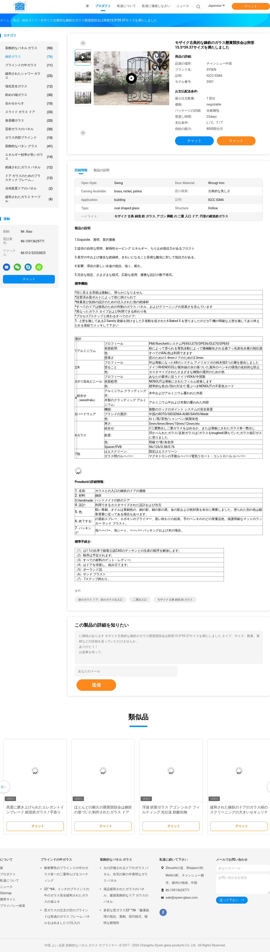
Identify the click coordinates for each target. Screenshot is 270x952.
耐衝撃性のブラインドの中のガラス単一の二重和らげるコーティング (66, 874)
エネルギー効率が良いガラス (29, 156)
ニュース (6, 887)
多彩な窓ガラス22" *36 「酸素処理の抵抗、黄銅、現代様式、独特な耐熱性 (126, 916)
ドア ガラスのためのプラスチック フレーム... (29, 178)
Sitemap (5, 893)
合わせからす (29, 103)
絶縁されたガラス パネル (29, 167)
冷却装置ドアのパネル (29, 188)
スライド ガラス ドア (29, 112)
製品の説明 (101, 170)
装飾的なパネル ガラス (29, 48)
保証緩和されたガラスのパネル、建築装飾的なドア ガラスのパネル (126, 895)
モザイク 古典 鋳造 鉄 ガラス (175, 599)
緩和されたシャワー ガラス (29, 75)
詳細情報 (81, 170)
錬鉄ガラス (29, 56)
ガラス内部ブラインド (29, 137)
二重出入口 (140, 599)
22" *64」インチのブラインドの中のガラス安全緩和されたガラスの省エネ (66, 895)
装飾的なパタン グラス (29, 146)
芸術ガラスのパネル (29, 129)
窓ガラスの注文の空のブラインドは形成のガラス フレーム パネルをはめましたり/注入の (67, 916)
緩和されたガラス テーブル (29, 199)
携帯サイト (8, 899)
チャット (251, 6)
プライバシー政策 (12, 905)
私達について (9, 880)
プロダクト (8, 874)
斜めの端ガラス (29, 95)
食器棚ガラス (29, 120)
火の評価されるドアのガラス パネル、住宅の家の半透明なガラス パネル (126, 874)
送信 (96, 685)
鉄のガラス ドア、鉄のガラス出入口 (100, 599)
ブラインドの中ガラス (29, 65)
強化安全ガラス (29, 86)
